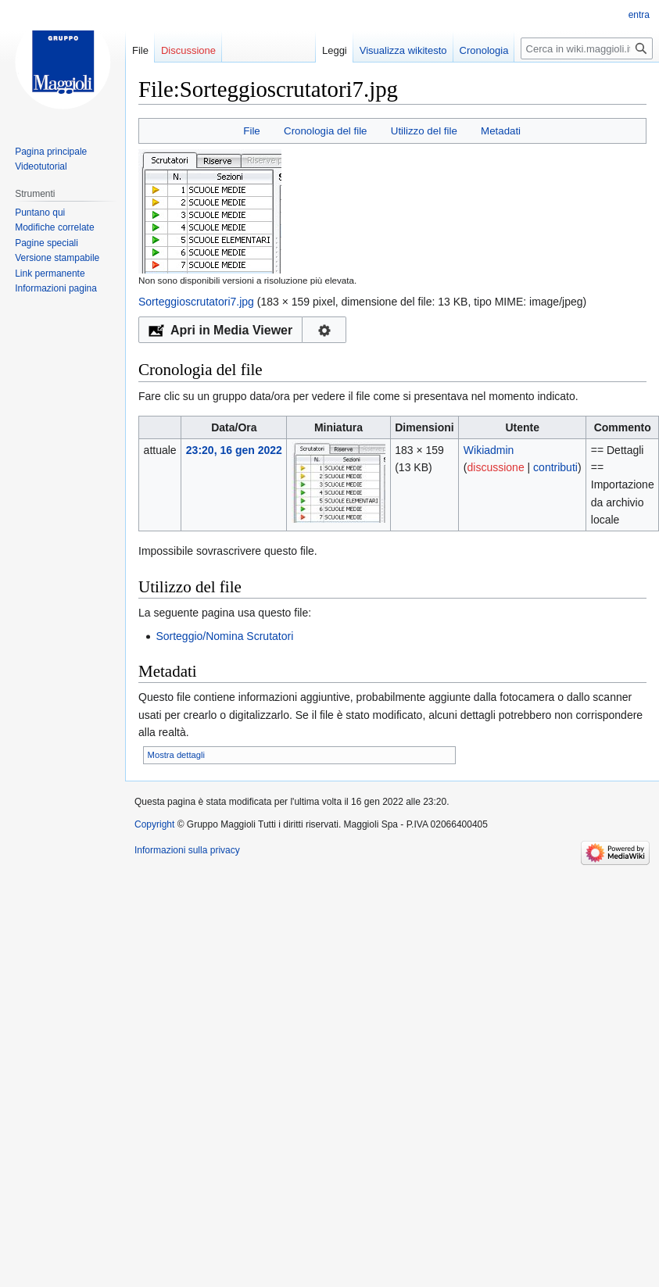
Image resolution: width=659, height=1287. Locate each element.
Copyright (154, 824)
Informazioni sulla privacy (187, 850)
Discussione (188, 50)
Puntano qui (40, 212)
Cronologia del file (325, 131)
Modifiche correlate (54, 227)
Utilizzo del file (424, 131)
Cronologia (467, 50)
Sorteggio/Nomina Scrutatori (224, 636)
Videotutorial (41, 166)
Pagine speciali (46, 243)
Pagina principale (51, 151)
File (251, 131)
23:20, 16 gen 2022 (234, 450)
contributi (555, 467)
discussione (496, 467)
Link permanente (49, 273)
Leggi (317, 50)
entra (639, 14)
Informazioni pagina (56, 288)
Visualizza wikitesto (386, 50)
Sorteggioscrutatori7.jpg (196, 301)
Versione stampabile (57, 257)
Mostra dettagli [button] (176, 755)
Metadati (501, 131)
